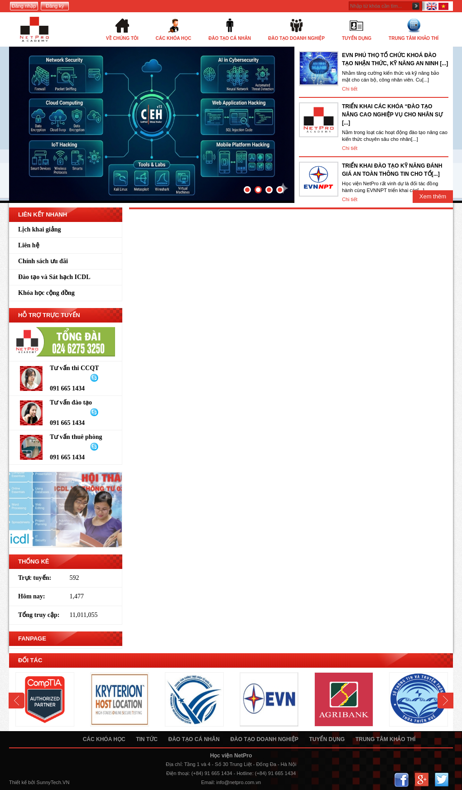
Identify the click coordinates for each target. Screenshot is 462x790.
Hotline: (244, 773)
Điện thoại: (178, 773)
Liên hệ (28, 245)
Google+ (421, 780)
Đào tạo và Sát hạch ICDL (54, 277)
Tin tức (147, 739)
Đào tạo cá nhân (193, 739)
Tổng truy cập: (38, 615)
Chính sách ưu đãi (43, 261)
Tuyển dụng (327, 739)
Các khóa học (104, 739)
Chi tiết (349, 89)
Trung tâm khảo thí (386, 739)
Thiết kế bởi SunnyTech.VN (39, 782)
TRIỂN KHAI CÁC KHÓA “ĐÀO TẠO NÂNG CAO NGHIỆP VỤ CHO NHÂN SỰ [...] (392, 114)
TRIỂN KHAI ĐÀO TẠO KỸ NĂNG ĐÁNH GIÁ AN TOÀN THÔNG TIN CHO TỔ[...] (392, 170)
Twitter (441, 780)
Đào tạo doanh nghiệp (264, 739)
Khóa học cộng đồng (46, 292)
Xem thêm (432, 196)
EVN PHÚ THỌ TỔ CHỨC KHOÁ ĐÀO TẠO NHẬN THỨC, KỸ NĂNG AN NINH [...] (395, 59)
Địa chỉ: (174, 764)
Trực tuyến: (34, 577)
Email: (208, 782)
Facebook (402, 780)
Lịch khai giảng (39, 229)
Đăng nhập (24, 6)
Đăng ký (55, 6)
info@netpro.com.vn (239, 782)
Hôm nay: (31, 596)
